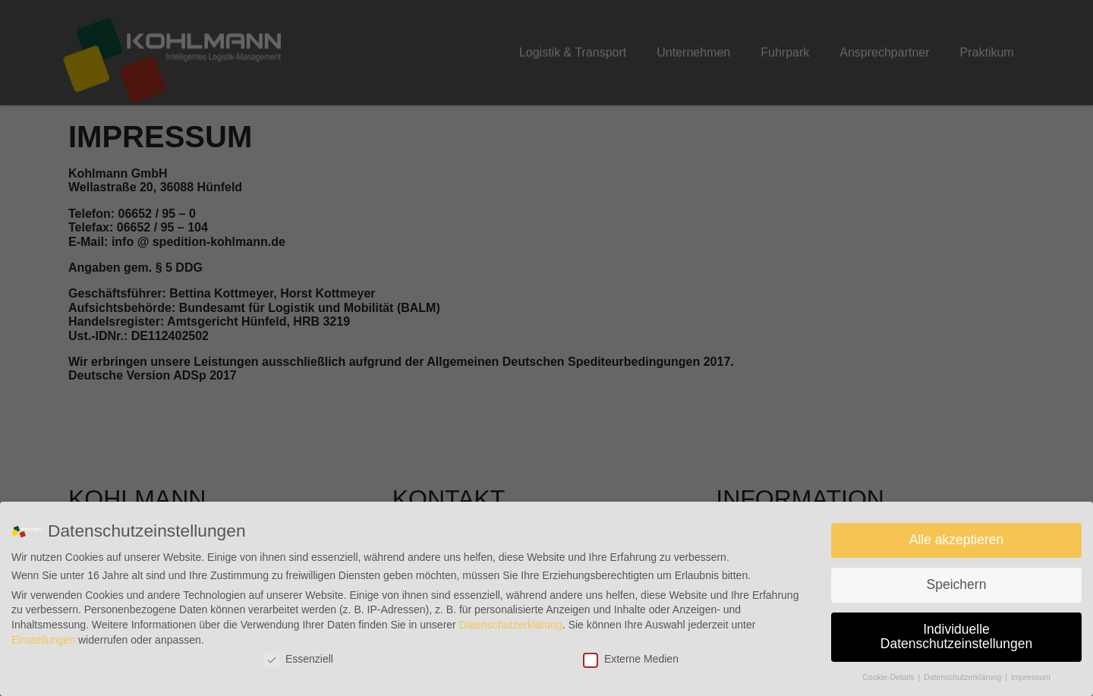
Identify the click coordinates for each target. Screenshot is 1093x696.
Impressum (1030, 677)
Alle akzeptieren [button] (956, 539)
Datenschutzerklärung (510, 625)
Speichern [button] (957, 584)
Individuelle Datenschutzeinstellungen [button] (956, 637)
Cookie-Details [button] (889, 677)
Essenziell (298, 659)
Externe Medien (631, 659)
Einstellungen (43, 640)
